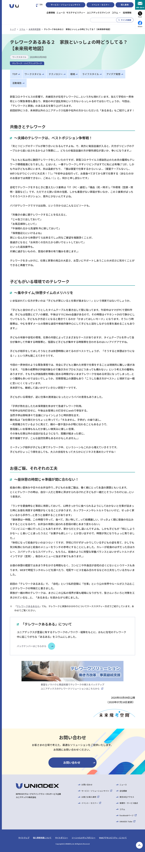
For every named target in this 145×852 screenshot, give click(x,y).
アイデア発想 (113, 74)
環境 (72, 74)
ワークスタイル (33, 74)
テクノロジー (56, 74)
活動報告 (17, 83)
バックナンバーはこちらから (31, 646)
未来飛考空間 (34, 29)
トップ (13, 29)
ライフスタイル (90, 74)
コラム (22, 29)
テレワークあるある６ (28, 606)
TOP (14, 74)
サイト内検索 (126, 20)
